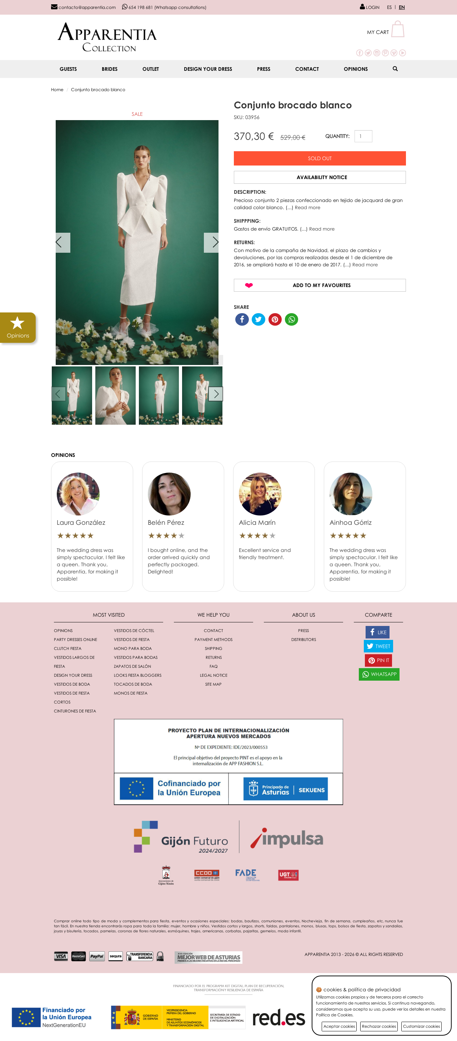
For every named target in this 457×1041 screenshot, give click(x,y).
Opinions (356, 69)
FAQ (214, 666)
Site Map (213, 684)
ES (389, 7)
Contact (307, 69)
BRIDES (109, 69)
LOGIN (370, 7)
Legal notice (213, 675)
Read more (307, 207)
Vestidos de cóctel (134, 630)
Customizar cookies (421, 1026)
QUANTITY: (337, 136)
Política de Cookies (334, 1014)
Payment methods (213, 639)
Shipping (213, 648)
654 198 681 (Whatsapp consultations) (164, 7)
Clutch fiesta (67, 648)
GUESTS (68, 69)
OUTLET (150, 69)
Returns (214, 657)
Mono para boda (133, 648)
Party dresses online (75, 639)
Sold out (320, 158)
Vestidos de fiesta (132, 639)
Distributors (303, 639)
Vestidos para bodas (135, 657)
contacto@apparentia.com (83, 7)
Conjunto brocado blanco (98, 89)
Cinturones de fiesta (75, 711)
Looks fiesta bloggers (137, 675)
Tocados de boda (133, 684)
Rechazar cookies (379, 1026)
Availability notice (322, 177)
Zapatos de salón (132, 666)
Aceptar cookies (339, 1026)
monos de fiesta (130, 693)
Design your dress (208, 69)
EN (402, 7)
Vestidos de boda (72, 684)
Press (263, 69)
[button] (386, 32)
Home (57, 89)
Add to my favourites (322, 285)
